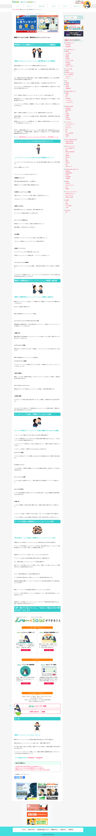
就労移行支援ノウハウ (69, 42)
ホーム (17, 6)
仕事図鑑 (67, 200)
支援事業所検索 (41, 6)
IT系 (66, 201)
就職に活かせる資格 (69, 197)
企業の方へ (63, 829)
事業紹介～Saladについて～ (70, 91)
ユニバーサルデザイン (70, 123)
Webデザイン (68, 157)
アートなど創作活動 (69, 132)
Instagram (39, 757)
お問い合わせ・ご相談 (37, 712)
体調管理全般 (68, 109)
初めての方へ (31, 829)
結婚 (66, 129)
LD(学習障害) (68, 98)
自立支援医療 (68, 176)
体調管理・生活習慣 (69, 106)
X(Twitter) (31, 757)
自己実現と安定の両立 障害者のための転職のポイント (28, 766)
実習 (66, 186)
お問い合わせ (77, 6)
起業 (66, 164)
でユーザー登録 (37, 706)
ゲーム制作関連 (68, 205)
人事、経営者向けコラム (70, 49)
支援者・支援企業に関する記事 (71, 139)
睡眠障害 (67, 56)
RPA (66, 149)
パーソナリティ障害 (69, 60)
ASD (66, 96)
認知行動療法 (68, 108)
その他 (67, 207)
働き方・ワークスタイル (70, 146)
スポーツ (67, 136)
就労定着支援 (68, 44)
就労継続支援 (68, 46)
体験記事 (67, 82)
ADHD (67, 94)
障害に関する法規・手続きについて (72, 169)
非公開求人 (68, 183)
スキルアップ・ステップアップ (71, 191)
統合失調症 (68, 58)
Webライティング (69, 166)
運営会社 (71, 829)
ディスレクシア (69, 100)
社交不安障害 (68, 64)
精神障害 (67, 51)
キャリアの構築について (70, 148)
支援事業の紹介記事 (69, 143)
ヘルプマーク (68, 125)
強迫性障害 (68, 62)
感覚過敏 (67, 115)
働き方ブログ (29, 6)
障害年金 (67, 174)
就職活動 (67, 181)
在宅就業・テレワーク (69, 72)
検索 (80, 17)
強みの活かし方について (70, 193)
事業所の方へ (54, 829)
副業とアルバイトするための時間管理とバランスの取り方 (29, 768)
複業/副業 (67, 155)
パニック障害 (68, 53)
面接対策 (67, 188)
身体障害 (67, 84)
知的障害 (67, 70)
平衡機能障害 (68, 88)
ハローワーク (68, 76)
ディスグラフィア (69, 102)
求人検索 (53, 6)
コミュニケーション (69, 195)
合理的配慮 (68, 178)
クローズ (67, 153)
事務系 (67, 203)
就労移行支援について (43, 829)
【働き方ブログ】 (69, 40)
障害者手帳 (68, 171)
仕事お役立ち (67, 210)
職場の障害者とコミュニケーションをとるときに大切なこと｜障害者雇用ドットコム (39, 136)
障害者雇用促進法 (69, 172)
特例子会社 (68, 162)
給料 (66, 159)
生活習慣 (67, 117)
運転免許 (67, 134)
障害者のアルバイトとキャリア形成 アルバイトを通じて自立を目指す (32, 769)
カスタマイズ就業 (68, 68)
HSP (66, 80)
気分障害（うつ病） (69, 65)
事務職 (67, 160)
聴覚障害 (67, 86)
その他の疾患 (68, 119)
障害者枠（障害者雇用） (70, 151)
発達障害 (67, 93)
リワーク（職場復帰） (69, 74)
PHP (66, 212)
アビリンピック (68, 127)
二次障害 (67, 113)
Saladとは (65, 6)
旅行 (66, 131)
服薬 (66, 111)
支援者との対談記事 (69, 141)
